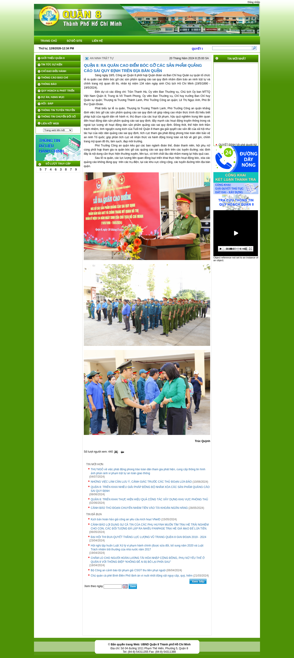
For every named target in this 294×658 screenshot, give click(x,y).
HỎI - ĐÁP (47, 103)
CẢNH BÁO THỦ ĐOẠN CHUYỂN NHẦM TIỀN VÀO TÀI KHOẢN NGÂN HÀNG (139, 508)
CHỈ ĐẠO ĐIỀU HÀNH (53, 71)
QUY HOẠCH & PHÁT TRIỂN (57, 90)
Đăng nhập (254, 2)
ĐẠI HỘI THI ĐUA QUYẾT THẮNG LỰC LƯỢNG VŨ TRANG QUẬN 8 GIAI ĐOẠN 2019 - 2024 (148, 537)
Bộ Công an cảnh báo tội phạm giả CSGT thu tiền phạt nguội (128, 570)
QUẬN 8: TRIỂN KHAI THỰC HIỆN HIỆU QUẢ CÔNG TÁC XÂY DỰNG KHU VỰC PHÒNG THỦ (149, 499)
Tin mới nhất (236, 58)
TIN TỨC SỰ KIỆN (51, 64)
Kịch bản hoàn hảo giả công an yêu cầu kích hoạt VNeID (126, 519)
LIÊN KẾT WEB (50, 123)
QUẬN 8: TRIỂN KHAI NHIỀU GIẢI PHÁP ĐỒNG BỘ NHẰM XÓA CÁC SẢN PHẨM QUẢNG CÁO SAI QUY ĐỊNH (150, 489)
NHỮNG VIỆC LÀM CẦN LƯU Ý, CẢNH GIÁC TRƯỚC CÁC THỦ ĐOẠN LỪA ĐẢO (141, 481)
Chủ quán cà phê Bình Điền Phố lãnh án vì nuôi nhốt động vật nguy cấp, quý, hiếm (141, 575)
